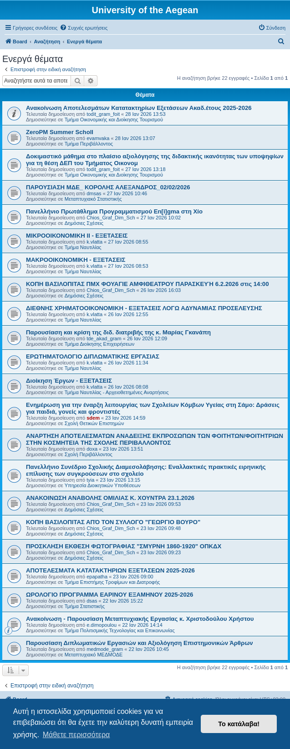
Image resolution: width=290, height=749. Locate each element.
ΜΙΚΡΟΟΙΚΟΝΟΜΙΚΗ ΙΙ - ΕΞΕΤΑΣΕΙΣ (76, 235)
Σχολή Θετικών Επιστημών (94, 423)
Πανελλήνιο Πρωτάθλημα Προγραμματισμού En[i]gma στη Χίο (114, 211)
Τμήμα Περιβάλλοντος (89, 143)
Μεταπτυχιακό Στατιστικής (93, 199)
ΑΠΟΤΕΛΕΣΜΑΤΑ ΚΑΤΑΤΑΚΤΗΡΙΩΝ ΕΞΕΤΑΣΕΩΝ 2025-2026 (110, 570)
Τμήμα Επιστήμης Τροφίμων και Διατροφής (112, 582)
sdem (93, 418)
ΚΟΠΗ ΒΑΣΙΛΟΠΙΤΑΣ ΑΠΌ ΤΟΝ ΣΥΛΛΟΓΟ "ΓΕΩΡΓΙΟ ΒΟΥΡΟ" (113, 522)
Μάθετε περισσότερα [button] (76, 735)
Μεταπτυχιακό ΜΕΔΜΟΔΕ (94, 654)
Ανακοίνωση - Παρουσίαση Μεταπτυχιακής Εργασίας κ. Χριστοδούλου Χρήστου (140, 618)
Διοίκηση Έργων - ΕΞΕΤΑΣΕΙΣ (69, 380)
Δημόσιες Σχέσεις (84, 223)
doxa (91, 449)
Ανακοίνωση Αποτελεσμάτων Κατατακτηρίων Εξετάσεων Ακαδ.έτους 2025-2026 (139, 107)
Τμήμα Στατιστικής (85, 606)
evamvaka (97, 138)
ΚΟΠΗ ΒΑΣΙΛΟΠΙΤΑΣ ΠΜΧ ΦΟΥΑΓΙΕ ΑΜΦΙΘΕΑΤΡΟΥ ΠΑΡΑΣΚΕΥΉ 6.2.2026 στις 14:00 (147, 284)
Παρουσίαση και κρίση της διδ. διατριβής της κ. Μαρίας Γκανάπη (118, 332)
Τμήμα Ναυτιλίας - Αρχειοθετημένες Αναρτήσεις (117, 392)
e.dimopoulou (101, 625)
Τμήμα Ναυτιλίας (83, 247)
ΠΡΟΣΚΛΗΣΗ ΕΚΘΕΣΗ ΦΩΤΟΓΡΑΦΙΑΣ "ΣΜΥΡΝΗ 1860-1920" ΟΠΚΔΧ (123, 546)
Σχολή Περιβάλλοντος (88, 454)
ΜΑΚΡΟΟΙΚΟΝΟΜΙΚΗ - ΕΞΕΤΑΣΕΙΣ (75, 259)
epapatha (96, 576)
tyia (90, 480)
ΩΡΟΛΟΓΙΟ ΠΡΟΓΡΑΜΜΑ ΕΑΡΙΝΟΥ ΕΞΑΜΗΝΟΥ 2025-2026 (109, 594)
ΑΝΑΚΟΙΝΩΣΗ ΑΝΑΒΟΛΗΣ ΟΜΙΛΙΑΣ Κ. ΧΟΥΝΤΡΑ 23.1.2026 (110, 497)
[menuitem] (83, 27)
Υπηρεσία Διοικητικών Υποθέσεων (103, 485)
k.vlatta (94, 241)
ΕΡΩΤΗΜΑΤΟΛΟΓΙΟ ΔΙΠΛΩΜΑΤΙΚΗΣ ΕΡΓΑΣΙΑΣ (92, 356)
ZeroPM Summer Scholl (59, 132)
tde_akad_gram (103, 338)
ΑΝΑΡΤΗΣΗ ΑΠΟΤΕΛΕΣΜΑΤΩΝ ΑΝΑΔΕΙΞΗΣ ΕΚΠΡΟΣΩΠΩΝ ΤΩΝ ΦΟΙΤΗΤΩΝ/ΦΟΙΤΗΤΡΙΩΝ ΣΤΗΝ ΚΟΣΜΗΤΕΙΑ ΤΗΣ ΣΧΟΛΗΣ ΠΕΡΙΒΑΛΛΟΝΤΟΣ (154, 439)
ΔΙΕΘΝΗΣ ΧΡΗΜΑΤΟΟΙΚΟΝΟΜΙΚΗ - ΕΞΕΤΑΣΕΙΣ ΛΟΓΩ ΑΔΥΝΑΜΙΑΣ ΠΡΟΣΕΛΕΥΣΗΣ (144, 308)
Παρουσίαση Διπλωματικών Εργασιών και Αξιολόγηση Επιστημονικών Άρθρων (139, 643)
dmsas (93, 193)
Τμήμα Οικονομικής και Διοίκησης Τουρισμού (114, 119)
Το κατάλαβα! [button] (238, 724)
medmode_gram (104, 649)
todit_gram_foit (103, 114)
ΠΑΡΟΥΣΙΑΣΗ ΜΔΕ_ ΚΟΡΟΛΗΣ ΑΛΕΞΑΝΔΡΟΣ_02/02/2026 (108, 187)
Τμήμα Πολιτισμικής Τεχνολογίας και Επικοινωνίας (120, 630)
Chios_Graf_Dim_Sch (110, 217)
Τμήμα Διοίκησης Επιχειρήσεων (99, 344)
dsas (91, 600)
